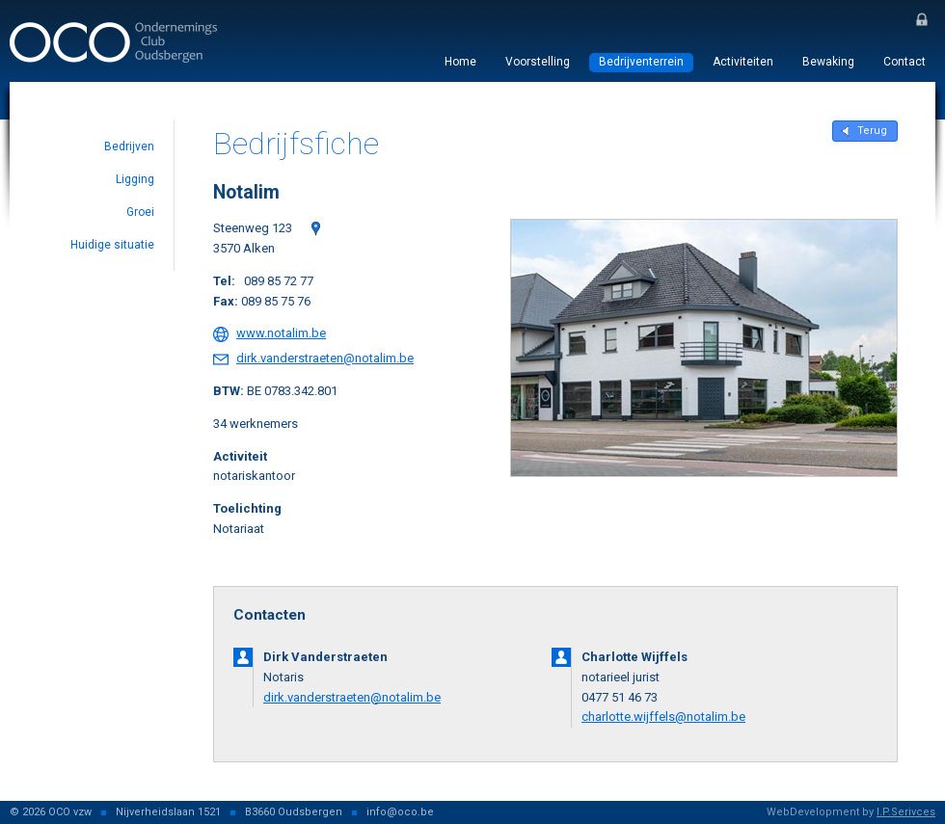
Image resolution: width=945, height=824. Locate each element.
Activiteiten (743, 61)
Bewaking (828, 61)
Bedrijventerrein (641, 61)
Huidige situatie (112, 245)
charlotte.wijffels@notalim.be (663, 716)
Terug (872, 130)
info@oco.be (400, 812)
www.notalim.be (281, 333)
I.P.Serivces (906, 812)
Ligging (135, 179)
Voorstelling (537, 61)
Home (460, 61)
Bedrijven (129, 146)
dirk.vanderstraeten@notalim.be (325, 358)
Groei (140, 212)
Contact (904, 61)
